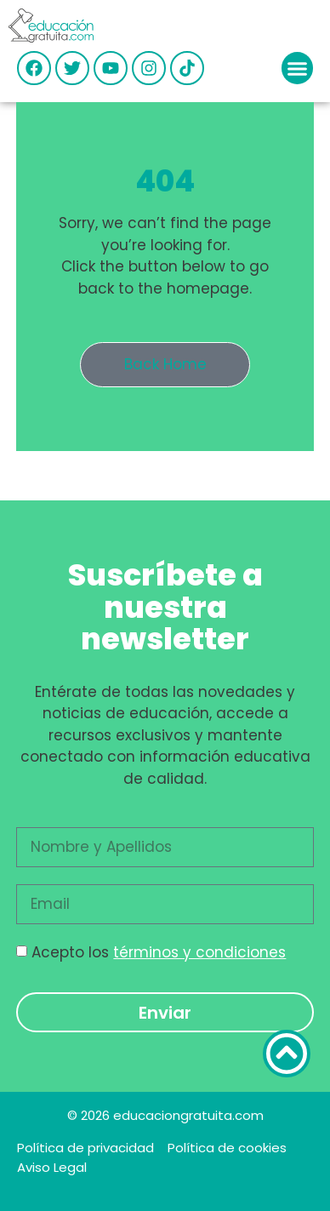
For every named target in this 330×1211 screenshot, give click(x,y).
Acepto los (158, 952)
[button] (298, 68)
